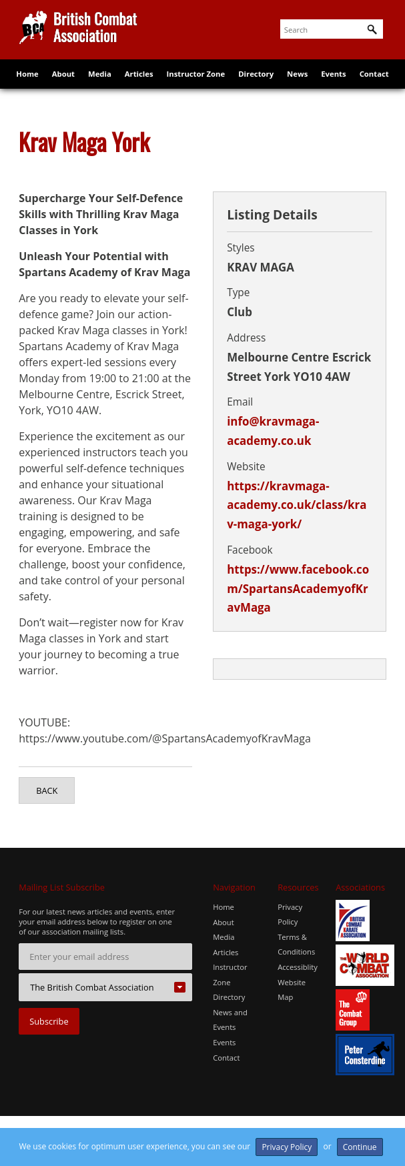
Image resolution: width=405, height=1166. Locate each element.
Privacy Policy (290, 914)
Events (332, 82)
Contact (373, 82)
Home (28, 82)
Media (100, 82)
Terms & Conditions (296, 944)
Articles (139, 82)
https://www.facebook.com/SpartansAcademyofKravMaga (298, 589)
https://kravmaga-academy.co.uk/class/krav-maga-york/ (296, 505)
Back (46, 790)
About (64, 82)
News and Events (230, 1019)
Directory (255, 82)
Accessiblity (298, 967)
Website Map (292, 989)
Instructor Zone (196, 82)
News (296, 82)
